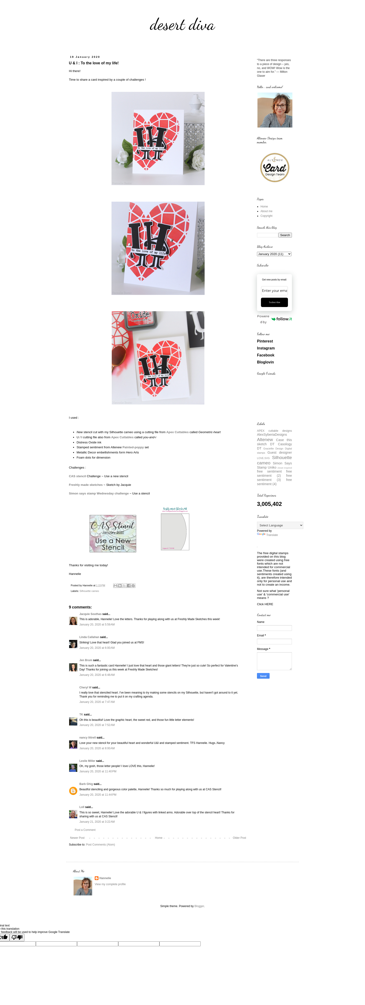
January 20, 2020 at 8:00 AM (97, 748)
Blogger (199, 906)
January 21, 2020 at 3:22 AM (97, 821)
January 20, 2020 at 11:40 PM (97, 771)
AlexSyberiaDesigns (272, 434)
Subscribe (274, 302)
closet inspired (284, 467)
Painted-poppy (133, 447)
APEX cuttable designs (274, 430)
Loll (81, 807)
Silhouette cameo (89, 591)
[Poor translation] (17, 937)
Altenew (265, 439)
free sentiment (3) (274, 478)
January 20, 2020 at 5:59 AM (97, 624)
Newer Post (77, 837)
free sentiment (269, 471)
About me (266, 211)
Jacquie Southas (90, 614)
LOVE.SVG (263, 458)
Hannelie (105, 878)
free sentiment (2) (274, 473)
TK (81, 714)
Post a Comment (85, 830)
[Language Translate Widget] (280, 525)
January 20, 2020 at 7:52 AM (97, 725)
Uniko (272, 467)
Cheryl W (85, 687)
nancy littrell (87, 737)
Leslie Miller (87, 761)
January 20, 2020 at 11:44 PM (97, 794)
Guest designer (279, 452)
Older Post (239, 837)
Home (158, 837)
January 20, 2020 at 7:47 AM (97, 702)
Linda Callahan (89, 637)
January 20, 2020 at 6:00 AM (97, 647)
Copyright (266, 216)
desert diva (182, 24)
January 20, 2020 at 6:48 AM (97, 675)
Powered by (274, 319)
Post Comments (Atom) (100, 844)
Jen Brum (85, 660)
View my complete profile (110, 884)
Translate (267, 535)
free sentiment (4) (274, 482)
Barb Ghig (86, 784)
